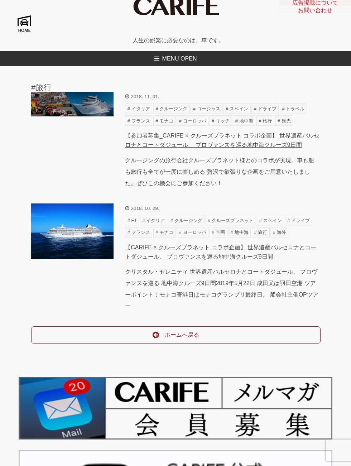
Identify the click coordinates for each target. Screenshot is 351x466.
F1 (134, 220)
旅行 (267, 121)
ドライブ (267, 108)
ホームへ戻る (176, 335)
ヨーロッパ (194, 121)
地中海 (246, 121)
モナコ (166, 121)
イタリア (140, 108)
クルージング (173, 108)
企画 (220, 232)
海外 (281, 232)
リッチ (223, 121)
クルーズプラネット (233, 220)
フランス (140, 121)
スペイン (239, 108)
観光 (286, 121)
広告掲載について (315, 4)
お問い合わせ (315, 15)
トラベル (295, 108)
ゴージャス (208, 108)
